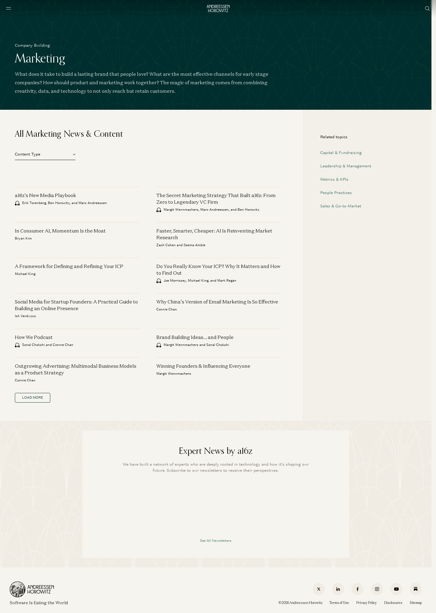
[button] (45, 153)
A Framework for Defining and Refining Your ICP (69, 266)
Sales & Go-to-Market (340, 206)
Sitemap (416, 603)
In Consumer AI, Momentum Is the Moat (60, 231)
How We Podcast (34, 337)
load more (32, 397)
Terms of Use (339, 603)
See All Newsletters (215, 540)
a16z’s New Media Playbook (45, 195)
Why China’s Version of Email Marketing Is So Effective (217, 302)
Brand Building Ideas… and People (195, 337)
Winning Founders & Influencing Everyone (203, 366)
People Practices (336, 192)
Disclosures (393, 603)
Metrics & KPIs (334, 179)
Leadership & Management (345, 166)
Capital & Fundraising (341, 152)
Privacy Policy (366, 603)
